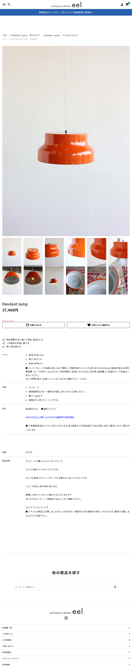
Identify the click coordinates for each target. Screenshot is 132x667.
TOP (4, 39)
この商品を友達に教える (15, 343)
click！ (84, 378)
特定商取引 (7, 652)
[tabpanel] (66, 141)
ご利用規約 (7, 640)
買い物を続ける (11, 346)
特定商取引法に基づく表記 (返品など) (22, 339)
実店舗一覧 (7, 627)
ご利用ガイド (7, 633)
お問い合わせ (33, 325)
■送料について (48, 408)
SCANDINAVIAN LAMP (23, 39)
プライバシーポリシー (11, 658)
